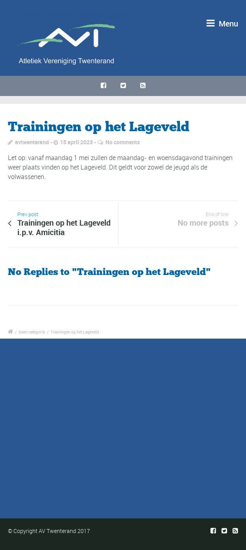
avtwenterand (32, 142)
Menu (222, 23)
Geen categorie (32, 332)
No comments (122, 142)
